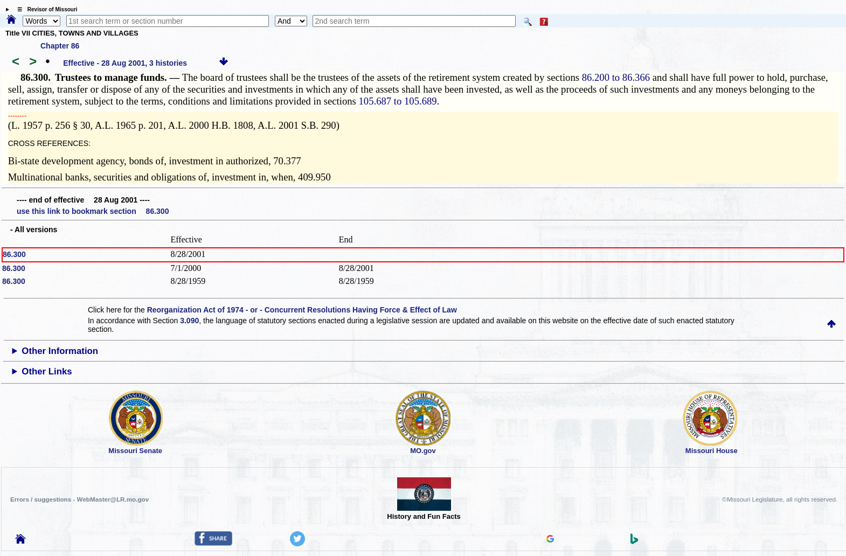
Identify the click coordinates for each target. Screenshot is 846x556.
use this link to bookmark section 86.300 (93, 211)
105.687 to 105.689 (398, 101)
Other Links (47, 371)
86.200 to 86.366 (616, 77)
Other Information (60, 351)
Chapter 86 (59, 45)
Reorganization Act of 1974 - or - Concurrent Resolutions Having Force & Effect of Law (302, 309)
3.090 (189, 320)
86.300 (14, 254)
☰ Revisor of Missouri (45, 9)
